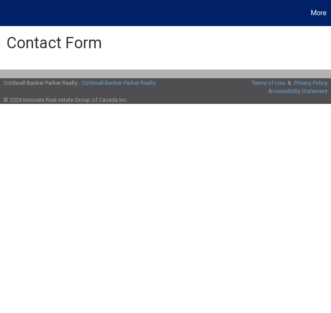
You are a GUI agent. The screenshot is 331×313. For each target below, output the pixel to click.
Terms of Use (268, 83)
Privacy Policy (311, 83)
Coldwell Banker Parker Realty (119, 83)
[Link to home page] (11, 13)
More (319, 13)
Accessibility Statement (298, 91)
